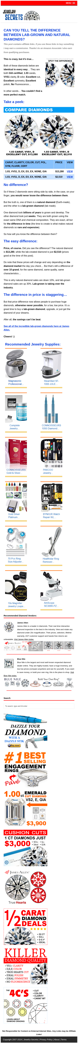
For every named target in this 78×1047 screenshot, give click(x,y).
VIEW (70, 171)
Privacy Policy (46, 1039)
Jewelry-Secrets (31, 1039)
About (56, 1039)
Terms (64, 1039)
